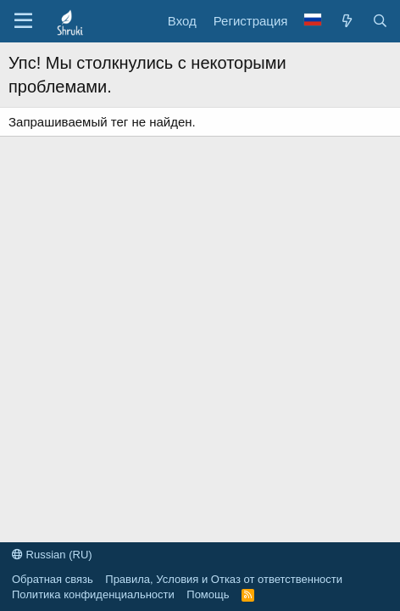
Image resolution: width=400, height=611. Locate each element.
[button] (23, 21)
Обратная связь (52, 579)
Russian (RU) (52, 554)
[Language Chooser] (313, 20)
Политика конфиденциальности (93, 594)
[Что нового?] (346, 20)
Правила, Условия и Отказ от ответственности (223, 579)
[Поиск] (380, 20)
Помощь (207, 594)
